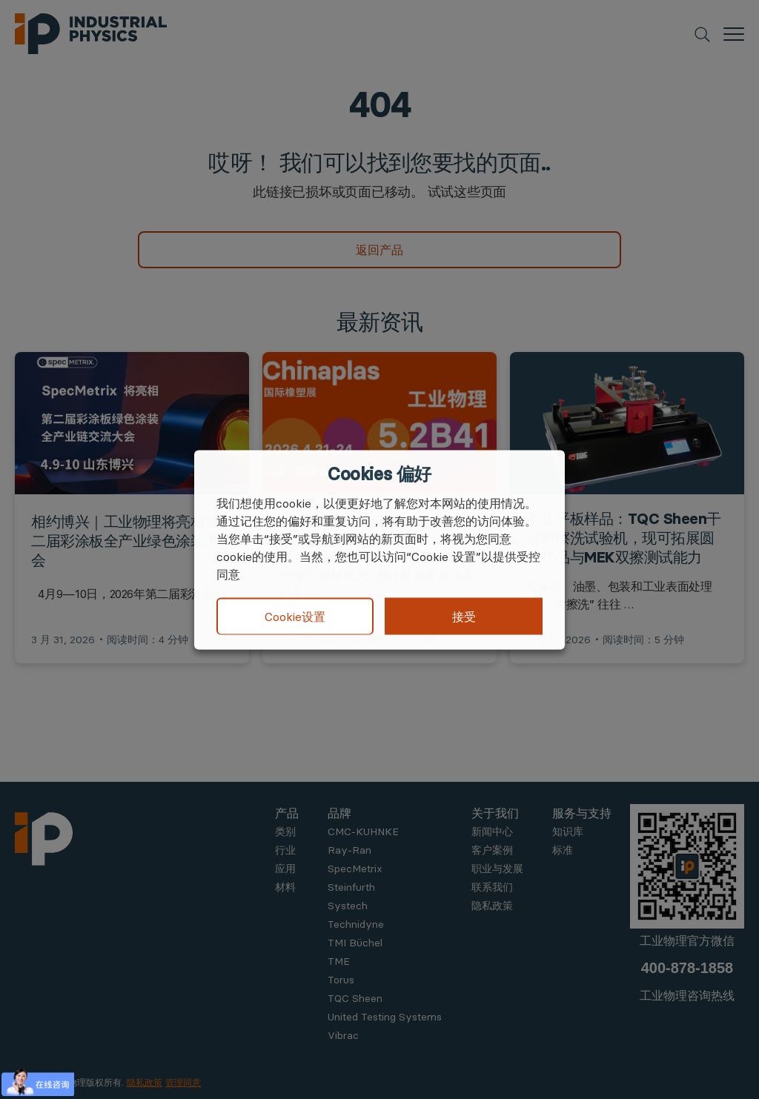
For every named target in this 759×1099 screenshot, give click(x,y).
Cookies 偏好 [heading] (379, 473)
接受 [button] (464, 615)
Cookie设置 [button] (295, 616)
